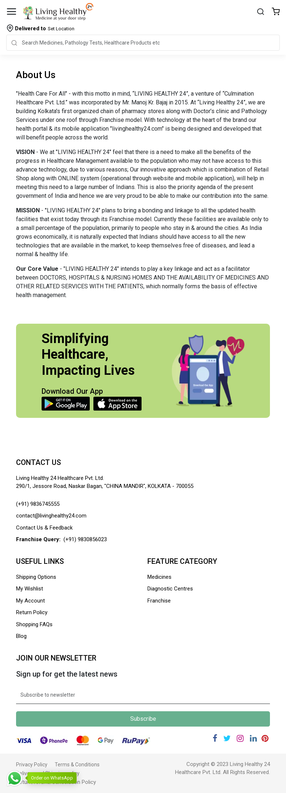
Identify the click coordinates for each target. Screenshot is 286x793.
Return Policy (31, 612)
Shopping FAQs (34, 624)
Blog (21, 636)
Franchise (159, 600)
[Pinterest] (265, 738)
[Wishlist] (276, 12)
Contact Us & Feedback (44, 527)
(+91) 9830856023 (85, 539)
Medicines (159, 577)
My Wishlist (29, 588)
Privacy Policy (31, 764)
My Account (30, 600)
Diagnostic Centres (170, 588)
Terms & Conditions (77, 764)
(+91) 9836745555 (37, 504)
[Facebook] (215, 738)
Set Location (44, 28)
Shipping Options (36, 577)
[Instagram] (240, 738)
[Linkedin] (253, 738)
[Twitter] (227, 738)
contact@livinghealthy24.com (51, 515)
